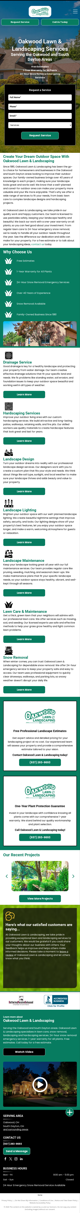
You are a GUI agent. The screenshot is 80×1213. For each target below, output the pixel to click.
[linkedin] (21, 1159)
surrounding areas (18, 1129)
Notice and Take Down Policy (66, 1200)
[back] (6, 876)
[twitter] (10, 1159)
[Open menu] (75, 11)
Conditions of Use (46, 1200)
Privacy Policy (7, 1200)
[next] (73, 876)
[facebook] (5, 1159)
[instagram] (16, 1159)
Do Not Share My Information (26, 1200)
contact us (37, 244)
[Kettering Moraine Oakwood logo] (20, 1000)
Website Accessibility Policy (40, 1203)
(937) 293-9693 (12, 1143)
